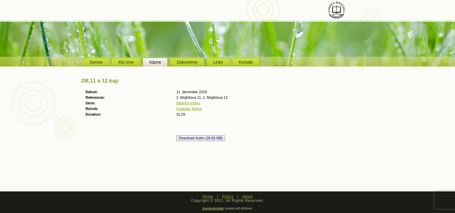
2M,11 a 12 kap (99, 81)
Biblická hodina (188, 103)
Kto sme (125, 62)
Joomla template (213, 208)
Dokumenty (187, 62)
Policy (227, 196)
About (247, 196)
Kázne (155, 62)
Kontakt (246, 62)
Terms (207, 196)
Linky (218, 62)
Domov (96, 62)
